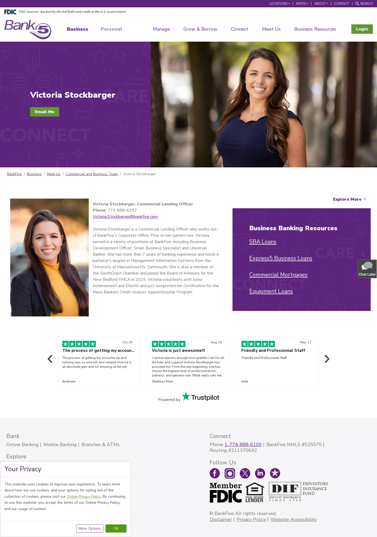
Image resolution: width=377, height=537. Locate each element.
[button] (367, 269)
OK (116, 528)
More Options (90, 528)
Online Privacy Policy (84, 496)
